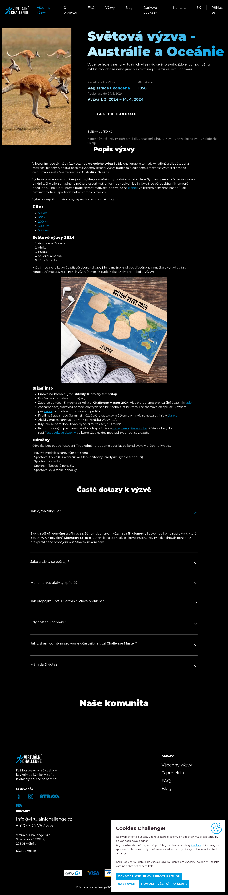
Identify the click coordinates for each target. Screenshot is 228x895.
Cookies (196, 845)
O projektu (70, 10)
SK (199, 8)
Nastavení (127, 884)
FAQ (91, 8)
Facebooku (139, 428)
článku (173, 415)
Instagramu (120, 428)
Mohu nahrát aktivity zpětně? (53, 583)
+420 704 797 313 (34, 825)
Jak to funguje (117, 114)
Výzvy (110, 8)
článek (133, 188)
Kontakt (179, 8)
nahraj (48, 411)
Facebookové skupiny (60, 432)
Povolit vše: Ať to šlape (164, 884)
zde (189, 402)
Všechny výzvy (44, 10)
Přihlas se (217, 10)
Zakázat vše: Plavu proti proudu (149, 876)
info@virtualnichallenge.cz (44, 819)
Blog (129, 8)
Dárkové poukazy (150, 10)
